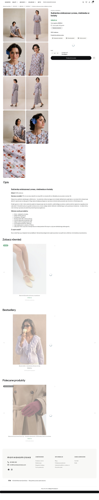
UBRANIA (21, 6)
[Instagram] (12, 469)
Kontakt (76, 461)
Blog (56, 461)
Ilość (52, 50)
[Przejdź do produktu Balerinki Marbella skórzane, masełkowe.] (29, 269)
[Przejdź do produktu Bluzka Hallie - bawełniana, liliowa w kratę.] (29, 339)
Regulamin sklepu (40, 465)
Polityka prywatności (60, 463)
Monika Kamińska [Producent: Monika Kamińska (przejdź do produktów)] (55, 10)
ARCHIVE (15, 6)
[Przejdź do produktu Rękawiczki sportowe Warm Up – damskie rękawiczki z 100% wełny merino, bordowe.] (29, 410)
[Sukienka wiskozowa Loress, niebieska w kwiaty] (14, 25)
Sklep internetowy (49, 488)
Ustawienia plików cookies (61, 465)
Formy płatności (40, 467)
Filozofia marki (58, 467)
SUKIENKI (28, 6)
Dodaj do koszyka (71, 58)
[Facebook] (8, 469)
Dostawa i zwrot (39, 461)
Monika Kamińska (7, 6)
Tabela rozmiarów (57, 28)
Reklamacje (38, 463)
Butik (76, 463)
